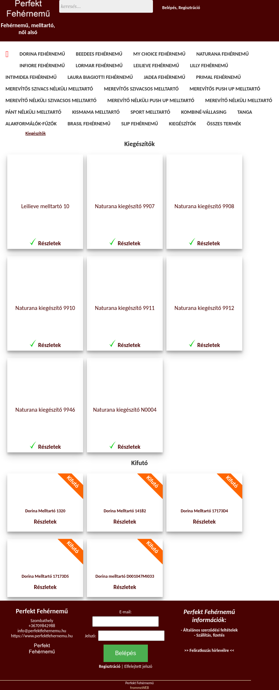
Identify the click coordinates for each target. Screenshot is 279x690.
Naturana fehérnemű (222, 54)
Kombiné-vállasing (204, 112)
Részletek (49, 243)
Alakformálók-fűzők (31, 124)
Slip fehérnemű (139, 124)
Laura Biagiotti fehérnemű (100, 77)
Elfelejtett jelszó (138, 666)
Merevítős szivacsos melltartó (141, 89)
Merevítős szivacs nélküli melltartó (49, 89)
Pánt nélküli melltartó (33, 112)
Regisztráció (189, 7)
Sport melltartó (150, 112)
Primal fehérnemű (218, 77)
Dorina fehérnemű (42, 54)
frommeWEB (139, 687)
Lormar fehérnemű (99, 65)
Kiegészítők (182, 124)
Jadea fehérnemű (164, 77)
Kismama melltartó (96, 112)
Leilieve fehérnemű (156, 65)
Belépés (169, 7)
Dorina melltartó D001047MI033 (125, 576)
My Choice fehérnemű (159, 54)
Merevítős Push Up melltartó (225, 89)
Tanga (244, 112)
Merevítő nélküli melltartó (238, 100)
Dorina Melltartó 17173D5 (45, 576)
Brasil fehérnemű (89, 124)
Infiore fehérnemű (42, 65)
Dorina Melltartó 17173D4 (204, 510)
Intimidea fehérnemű (31, 77)
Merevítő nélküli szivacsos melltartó (51, 100)
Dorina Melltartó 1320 (45, 510)
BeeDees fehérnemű (99, 54)
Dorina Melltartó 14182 (125, 510)
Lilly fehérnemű (209, 65)
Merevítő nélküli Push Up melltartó (151, 100)
